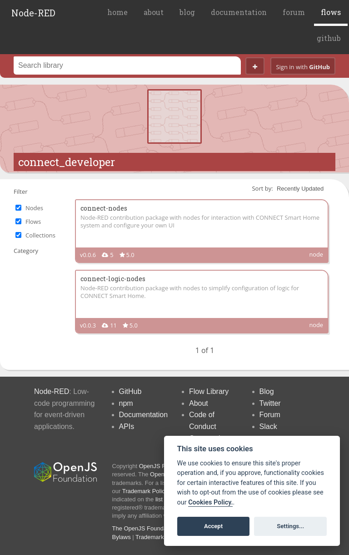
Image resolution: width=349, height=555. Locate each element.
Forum (269, 415)
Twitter (270, 403)
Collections (40, 235)
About (198, 403)
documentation (239, 12)
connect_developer (66, 162)
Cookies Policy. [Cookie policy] (210, 502)
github (329, 38)
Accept (213, 526)
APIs (127, 426)
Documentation (143, 415)
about (154, 12)
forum (294, 12)
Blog (266, 391)
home (117, 12)
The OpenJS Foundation (144, 528)
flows (331, 12)
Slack (268, 426)
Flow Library (209, 391)
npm (126, 403)
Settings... (290, 526)
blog (187, 12)
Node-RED (33, 13)
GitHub (130, 391)
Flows (33, 221)
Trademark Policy (145, 491)
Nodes (34, 208)
